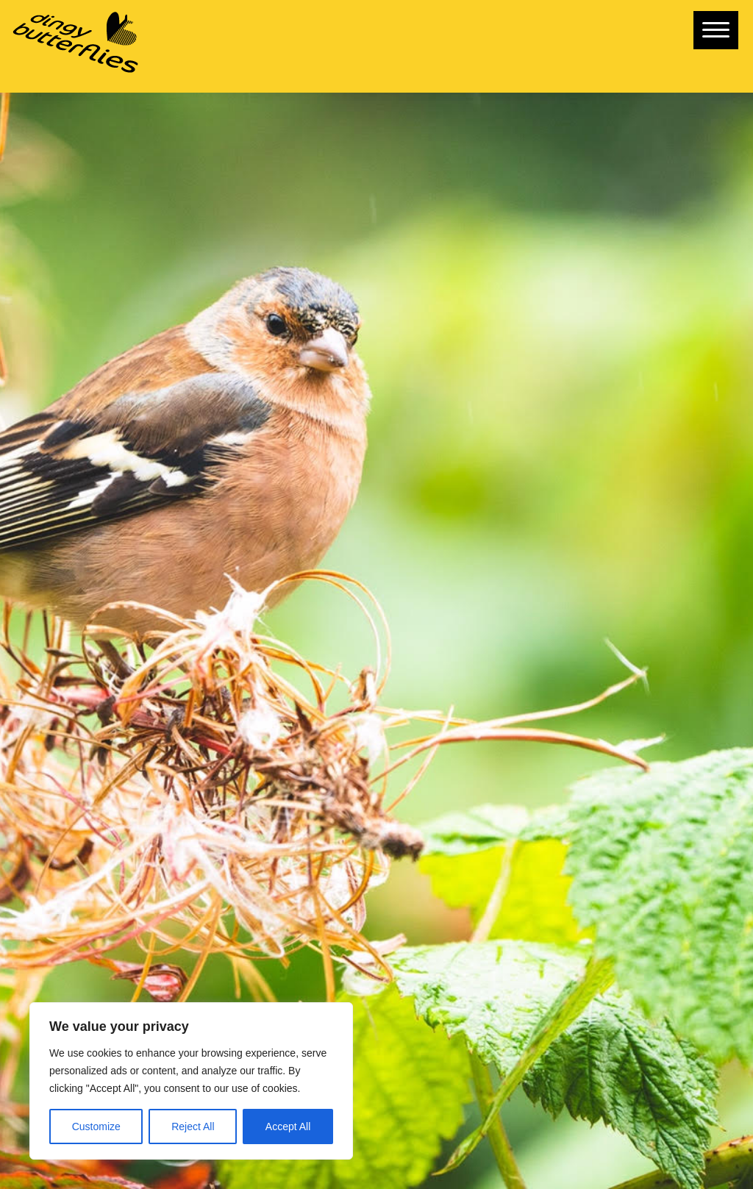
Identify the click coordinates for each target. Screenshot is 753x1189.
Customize (96, 1126)
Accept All (287, 1126)
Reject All (192, 1126)
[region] (191, 1081)
